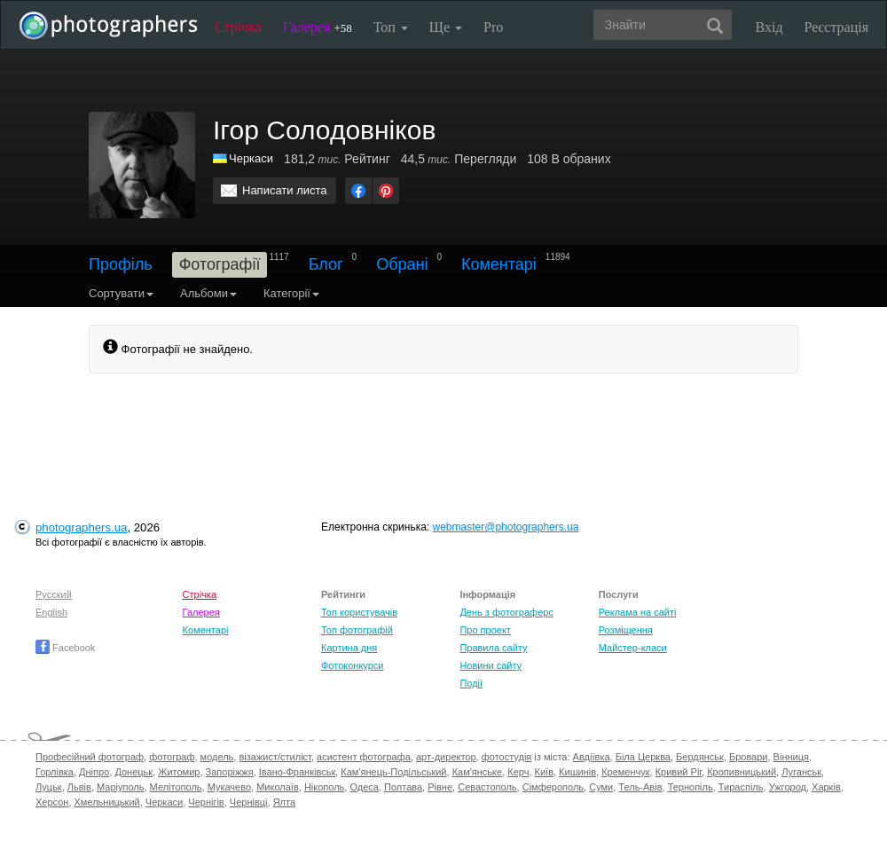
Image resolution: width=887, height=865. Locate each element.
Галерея (317, 27)
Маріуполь (120, 787)
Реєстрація (836, 27)
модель (217, 756)
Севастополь (487, 787)
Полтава (403, 787)
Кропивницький (741, 772)
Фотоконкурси (352, 665)
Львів (79, 787)
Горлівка (54, 772)
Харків (826, 787)
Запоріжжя (230, 772)
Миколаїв (277, 787)
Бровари (748, 756)
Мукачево (229, 787)
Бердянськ (700, 756)
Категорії (291, 293)
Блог (326, 264)
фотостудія (507, 756)
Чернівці (249, 802)
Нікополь (324, 787)
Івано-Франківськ (297, 772)
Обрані (402, 264)
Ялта (284, 802)
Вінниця (791, 756)
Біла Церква (643, 756)
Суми (601, 787)
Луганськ (801, 772)
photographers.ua (81, 527)
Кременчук (625, 772)
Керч (518, 772)
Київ (544, 772)
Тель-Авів (640, 787)
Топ (390, 27)
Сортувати (121, 293)
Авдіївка (591, 756)
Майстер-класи (633, 647)
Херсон (51, 802)
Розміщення (626, 630)
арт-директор (446, 756)
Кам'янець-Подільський (393, 772)
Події (471, 683)
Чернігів (206, 802)
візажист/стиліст (274, 756)
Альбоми (208, 293)
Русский (53, 594)
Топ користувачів (359, 612)
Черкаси (251, 158)
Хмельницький (107, 802)
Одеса (363, 787)
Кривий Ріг (678, 772)
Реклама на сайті (638, 612)
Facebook (65, 647)
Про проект (484, 630)
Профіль (121, 264)
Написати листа (284, 190)
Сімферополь (553, 787)
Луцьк (48, 787)
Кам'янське (477, 772)
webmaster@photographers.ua (506, 527)
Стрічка (238, 27)
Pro (493, 27)
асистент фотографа (364, 756)
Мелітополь (176, 787)
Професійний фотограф (89, 756)
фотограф (171, 756)
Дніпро (94, 772)
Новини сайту (490, 665)
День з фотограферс (506, 612)
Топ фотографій (357, 630)
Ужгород (787, 787)
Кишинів (577, 772)
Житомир (179, 772)
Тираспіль (741, 787)
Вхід (769, 27)
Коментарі (499, 264)
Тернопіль (690, 787)
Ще (445, 27)
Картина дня (349, 647)
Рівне (440, 787)
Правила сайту (493, 647)
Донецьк (133, 772)
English (51, 612)
